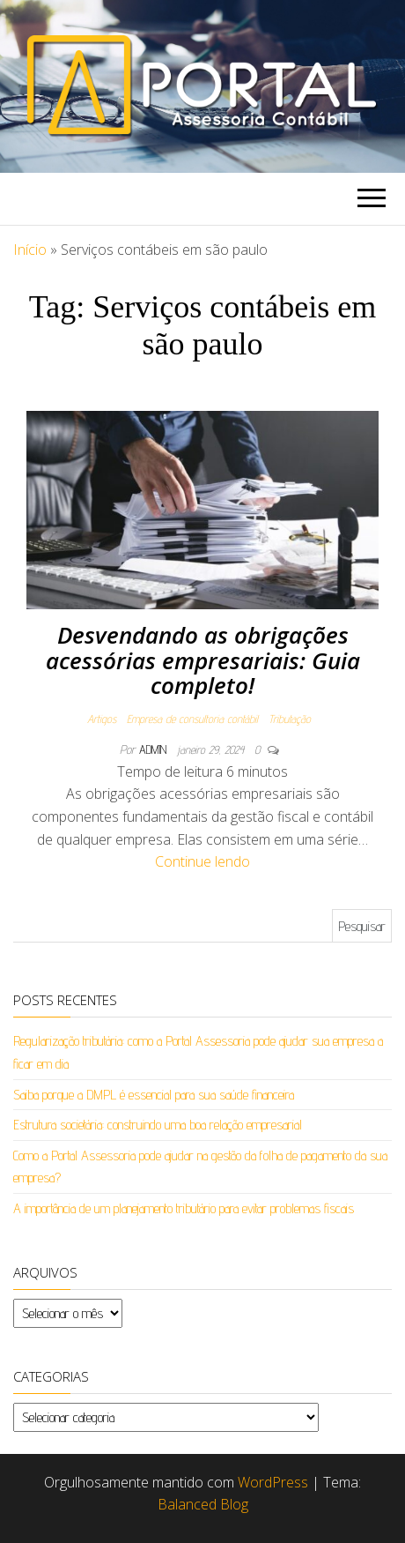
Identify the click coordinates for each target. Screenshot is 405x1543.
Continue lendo (202, 861)
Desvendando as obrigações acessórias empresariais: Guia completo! (203, 660)
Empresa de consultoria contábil (192, 719)
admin (154, 749)
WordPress (273, 1482)
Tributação (290, 719)
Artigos (101, 719)
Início (30, 249)
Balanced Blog (203, 1504)
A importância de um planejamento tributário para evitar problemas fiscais (183, 1208)
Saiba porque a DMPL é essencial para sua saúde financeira (153, 1094)
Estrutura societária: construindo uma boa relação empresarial (157, 1124)
